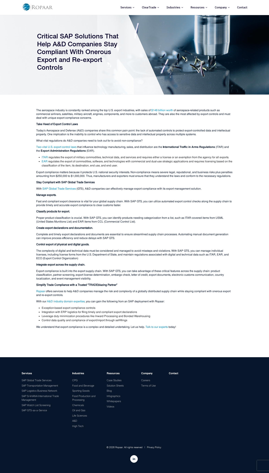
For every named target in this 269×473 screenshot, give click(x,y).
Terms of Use (148, 385)
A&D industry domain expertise (66, 301)
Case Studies (114, 380)
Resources (197, 7)
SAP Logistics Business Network (39, 390)
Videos (110, 406)
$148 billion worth (162, 110)
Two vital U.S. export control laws (56, 147)
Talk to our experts (156, 327)
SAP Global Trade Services (59, 188)
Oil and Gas (78, 410)
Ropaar (40, 291)
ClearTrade (149, 7)
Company (221, 7)
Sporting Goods (81, 390)
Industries (173, 7)
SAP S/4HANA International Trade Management (40, 397)
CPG (75, 380)
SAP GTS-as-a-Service (34, 410)
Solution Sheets (115, 385)
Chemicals (78, 405)
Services (126, 7)
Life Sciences (79, 415)
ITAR (45, 157)
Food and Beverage (83, 385)
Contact (242, 7)
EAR (45, 161)
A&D (74, 420)
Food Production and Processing (84, 397)
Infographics (113, 396)
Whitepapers (114, 401)
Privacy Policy (154, 447)
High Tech (78, 426)
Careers (145, 380)
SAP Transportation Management (40, 385)
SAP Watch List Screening (36, 405)
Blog (109, 390)
